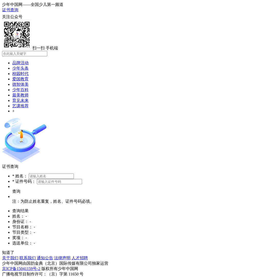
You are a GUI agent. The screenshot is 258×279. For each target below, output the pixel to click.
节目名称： (22, 227)
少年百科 (20, 90)
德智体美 (20, 84)
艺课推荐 (20, 106)
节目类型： (22, 232)
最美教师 (20, 95)
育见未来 (20, 100)
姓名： (18, 216)
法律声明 (62, 258)
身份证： (20, 221)
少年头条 (20, 68)
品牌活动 (20, 63)
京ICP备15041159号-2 (21, 268)
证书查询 (10, 10)
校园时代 (20, 73)
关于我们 (10, 258)
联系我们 (27, 258)
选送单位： (22, 243)
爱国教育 (20, 79)
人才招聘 (80, 258)
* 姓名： (20, 176)
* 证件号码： (24, 181)
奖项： (18, 237)
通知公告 (45, 258)
